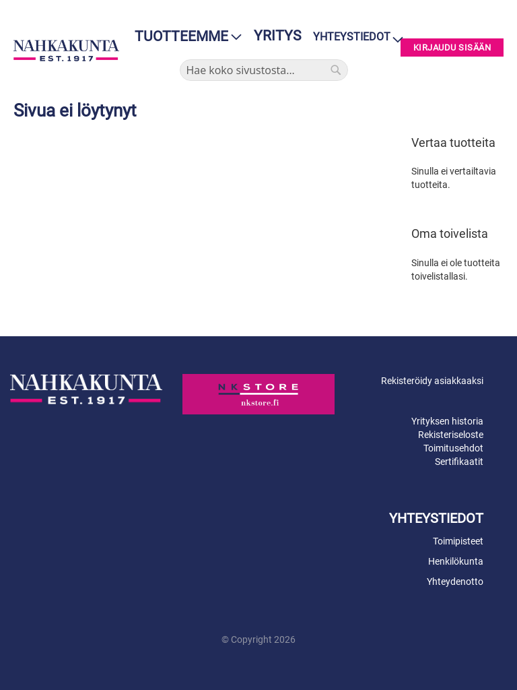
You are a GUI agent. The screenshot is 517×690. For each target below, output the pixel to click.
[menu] (184, 37)
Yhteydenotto (455, 581)
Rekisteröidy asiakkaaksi (432, 380)
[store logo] (66, 50)
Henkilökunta (455, 561)
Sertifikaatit (459, 461)
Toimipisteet (458, 541)
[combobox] (264, 70)
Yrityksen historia (447, 421)
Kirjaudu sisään (452, 47)
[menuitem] (184, 37)
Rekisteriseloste (450, 434)
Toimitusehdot (453, 448)
